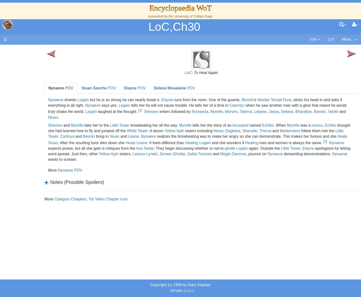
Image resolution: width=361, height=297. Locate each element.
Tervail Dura (317, 100)
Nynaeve (92, 100)
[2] (198, 147)
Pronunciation (34, 201)
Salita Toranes (151, 159)
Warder (300, 100)
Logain (119, 100)
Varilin (164, 117)
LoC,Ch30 (174, 26)
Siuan (223, 136)
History (29, 97)
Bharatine (134, 117)
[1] (241, 110)
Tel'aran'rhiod (34, 184)
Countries (40, 124)
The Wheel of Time (39, 86)
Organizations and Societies (47, 151)
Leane (242, 136)
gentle (139, 154)
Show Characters (37, 146)
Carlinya (176, 136)
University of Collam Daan (193, 16)
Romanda (301, 112)
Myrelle (317, 112)
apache (7, 25)
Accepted (277, 125)
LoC (206, 73)
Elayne (204, 100)
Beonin (284, 100)
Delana (118, 117)
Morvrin (332, 112)
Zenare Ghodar (124, 159)
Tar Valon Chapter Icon (144, 199)
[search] (342, 25)
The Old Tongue (36, 130)
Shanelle (326, 131)
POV (97, 88)
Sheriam (252, 112)
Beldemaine (102, 136)
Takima (347, 112)
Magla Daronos (185, 159)
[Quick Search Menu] (342, 25)
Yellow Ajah (250, 131)
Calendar (30, 102)
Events (29, 107)
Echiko (304, 125)
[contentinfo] (315, 39)
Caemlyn (306, 105)
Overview (40, 119)
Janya (104, 117)
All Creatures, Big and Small (47, 163)
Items (27, 168)
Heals (182, 142)
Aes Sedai (315, 148)
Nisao (182, 117)
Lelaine (91, 117)
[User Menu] (355, 25)
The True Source (37, 91)
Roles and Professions (42, 157)
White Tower (213, 131)
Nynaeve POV (106, 170)
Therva (342, 131)
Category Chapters (107, 199)
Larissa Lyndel (97, 159)
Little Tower (156, 125)
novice (90, 131)
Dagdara (309, 131)
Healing (331, 142)
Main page (22, 50)
